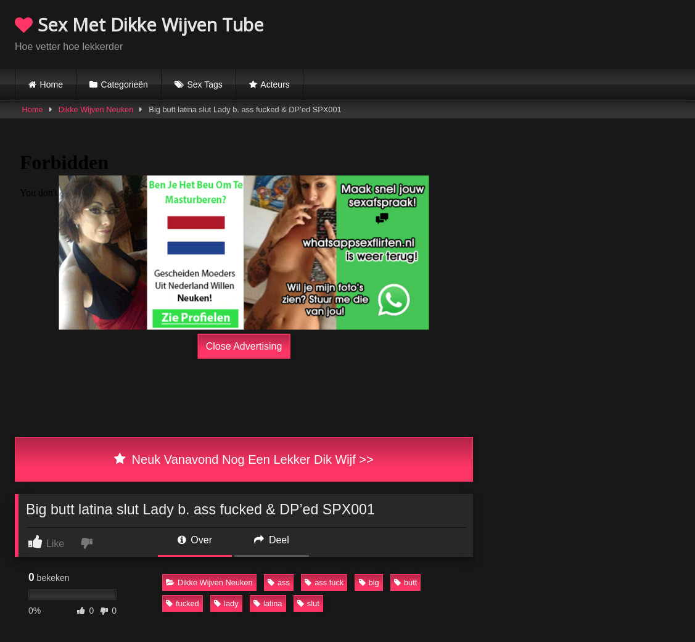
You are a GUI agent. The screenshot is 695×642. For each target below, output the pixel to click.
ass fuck (324, 582)
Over (195, 540)
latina (267, 603)
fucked (182, 603)
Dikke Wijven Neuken (96, 109)
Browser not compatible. (536, 32)
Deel (271, 540)
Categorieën (124, 84)
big (369, 582)
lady (226, 603)
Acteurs (274, 84)
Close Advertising (244, 345)
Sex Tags (204, 84)
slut (308, 603)
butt (405, 582)
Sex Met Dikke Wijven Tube (139, 24)
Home (51, 84)
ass (279, 582)
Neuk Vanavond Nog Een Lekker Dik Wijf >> (243, 459)
